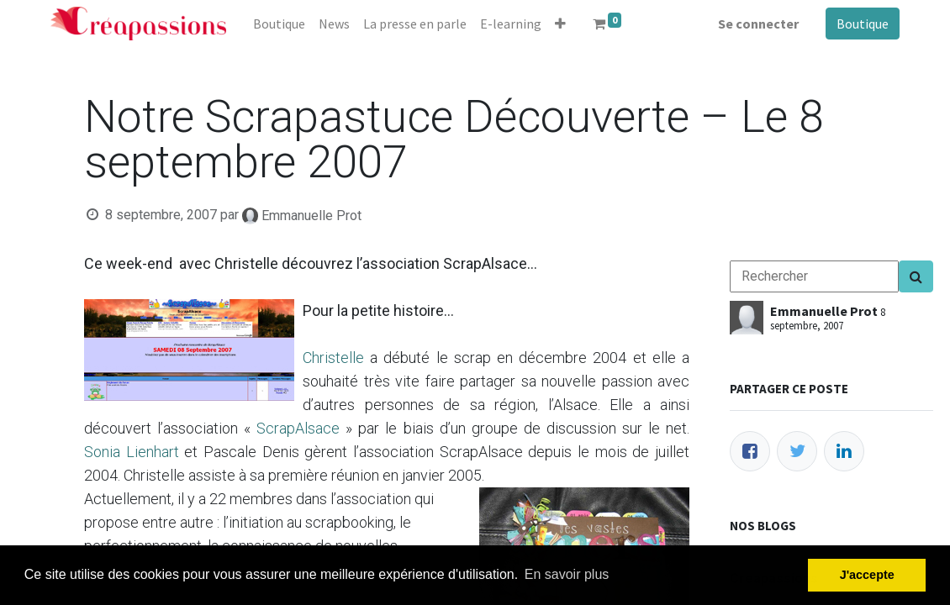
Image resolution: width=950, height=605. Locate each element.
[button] (560, 23)
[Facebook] (750, 451)
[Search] (916, 276)
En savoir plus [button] (567, 574)
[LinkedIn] (844, 451)
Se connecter (758, 23)
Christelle (333, 357)
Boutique (863, 23)
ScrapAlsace (298, 428)
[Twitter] (797, 451)
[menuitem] (279, 23)
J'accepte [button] (867, 574)
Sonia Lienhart (131, 451)
